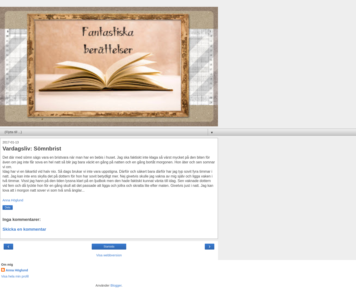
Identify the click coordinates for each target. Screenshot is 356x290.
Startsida (109, 246)
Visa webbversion (109, 255)
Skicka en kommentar (24, 229)
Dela (7, 207)
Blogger (115, 285)
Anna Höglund (17, 270)
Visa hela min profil (15, 276)
